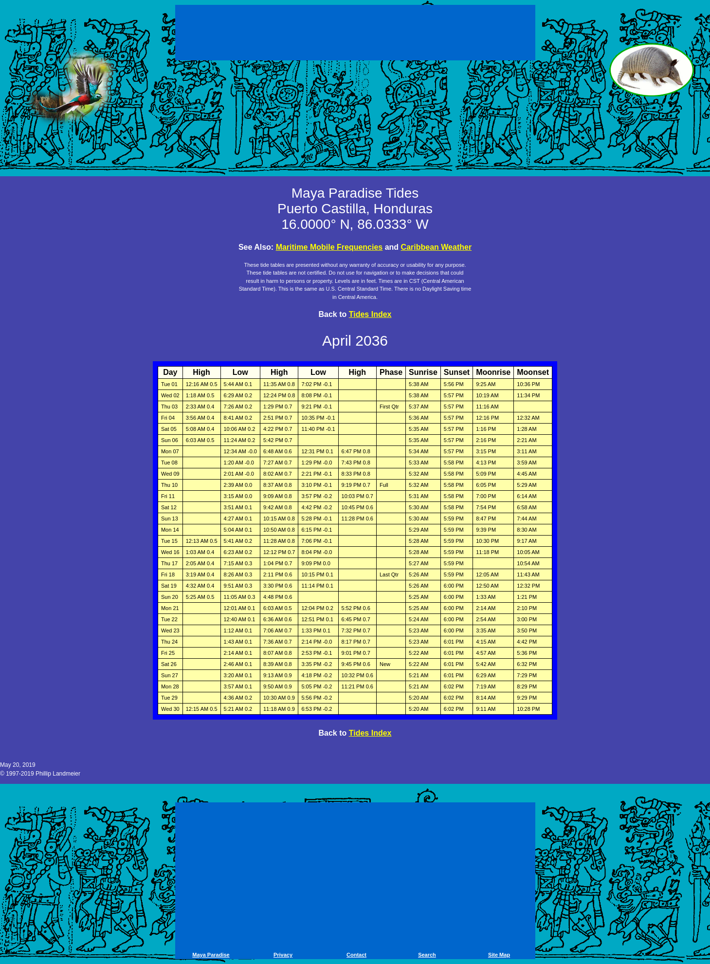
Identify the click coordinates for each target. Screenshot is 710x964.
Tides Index (370, 314)
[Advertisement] (355, 34)
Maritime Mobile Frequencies (329, 247)
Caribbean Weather (436, 247)
